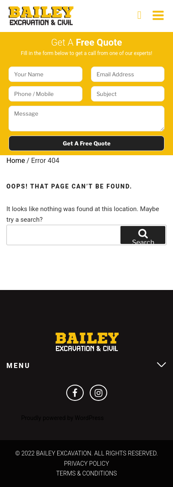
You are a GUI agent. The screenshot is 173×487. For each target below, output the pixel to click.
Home (15, 161)
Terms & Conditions (86, 473)
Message (86, 118)
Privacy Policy (86, 463)
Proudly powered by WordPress (62, 418)
